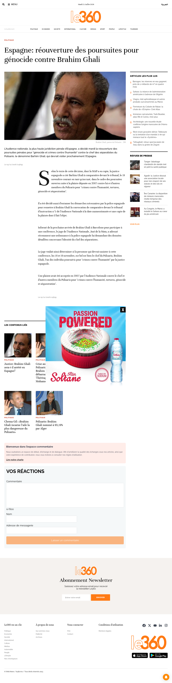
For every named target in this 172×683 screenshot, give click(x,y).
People (112, 29)
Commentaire (14, 481)
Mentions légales (105, 631)
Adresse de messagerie (19, 525)
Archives (39, 637)
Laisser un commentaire (65, 540)
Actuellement (9, 29)
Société (57, 29)
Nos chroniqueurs (10, 659)
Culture (83, 29)
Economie (46, 29)
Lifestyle (122, 29)
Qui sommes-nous (42, 631)
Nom (9, 514)
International (70, 29)
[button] (166, 677)
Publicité (39, 634)
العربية (164, 4)
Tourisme (134, 29)
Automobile (8, 649)
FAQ (68, 631)
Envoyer (100, 597)
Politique (34, 29)
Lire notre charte (15, 460)
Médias (93, 29)
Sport (102, 29)
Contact (70, 634)
